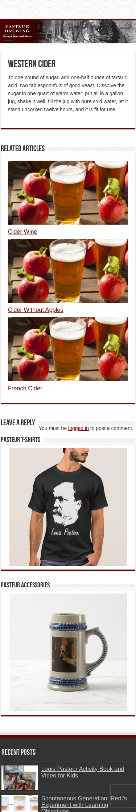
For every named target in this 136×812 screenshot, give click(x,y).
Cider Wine (22, 231)
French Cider (25, 388)
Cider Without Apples (35, 309)
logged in (78, 428)
